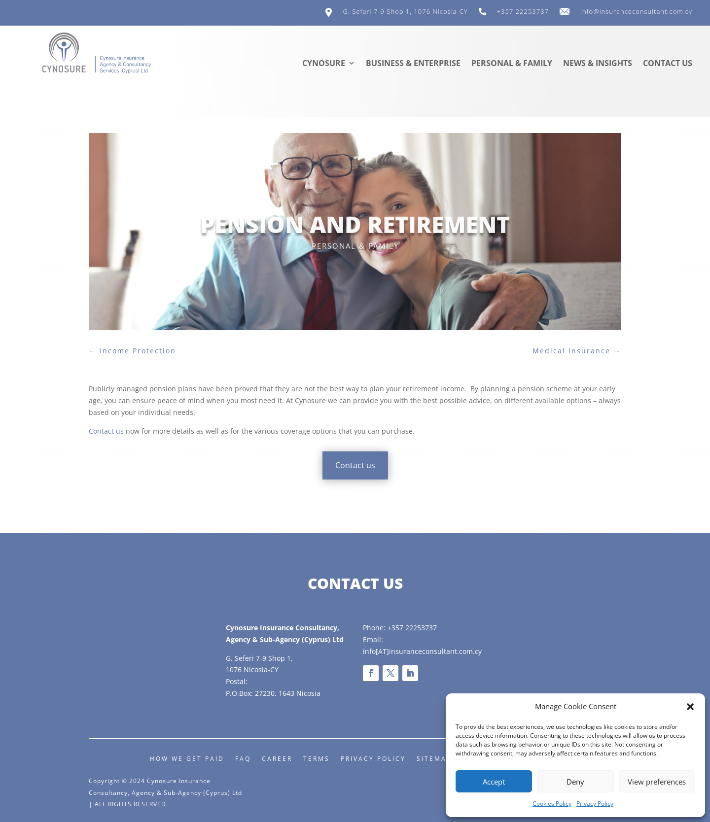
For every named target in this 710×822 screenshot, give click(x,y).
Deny (575, 782)
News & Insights (597, 64)
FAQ (243, 758)
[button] (690, 707)
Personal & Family (511, 64)
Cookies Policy (551, 803)
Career (277, 758)
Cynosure (323, 64)
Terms (316, 758)
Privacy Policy (594, 803)
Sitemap (434, 758)
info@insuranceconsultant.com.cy (636, 12)
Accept (494, 782)
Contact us (667, 64)
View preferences (657, 782)
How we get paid (187, 758)
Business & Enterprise (413, 64)
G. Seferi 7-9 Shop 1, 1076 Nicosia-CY (405, 12)
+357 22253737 (523, 12)
